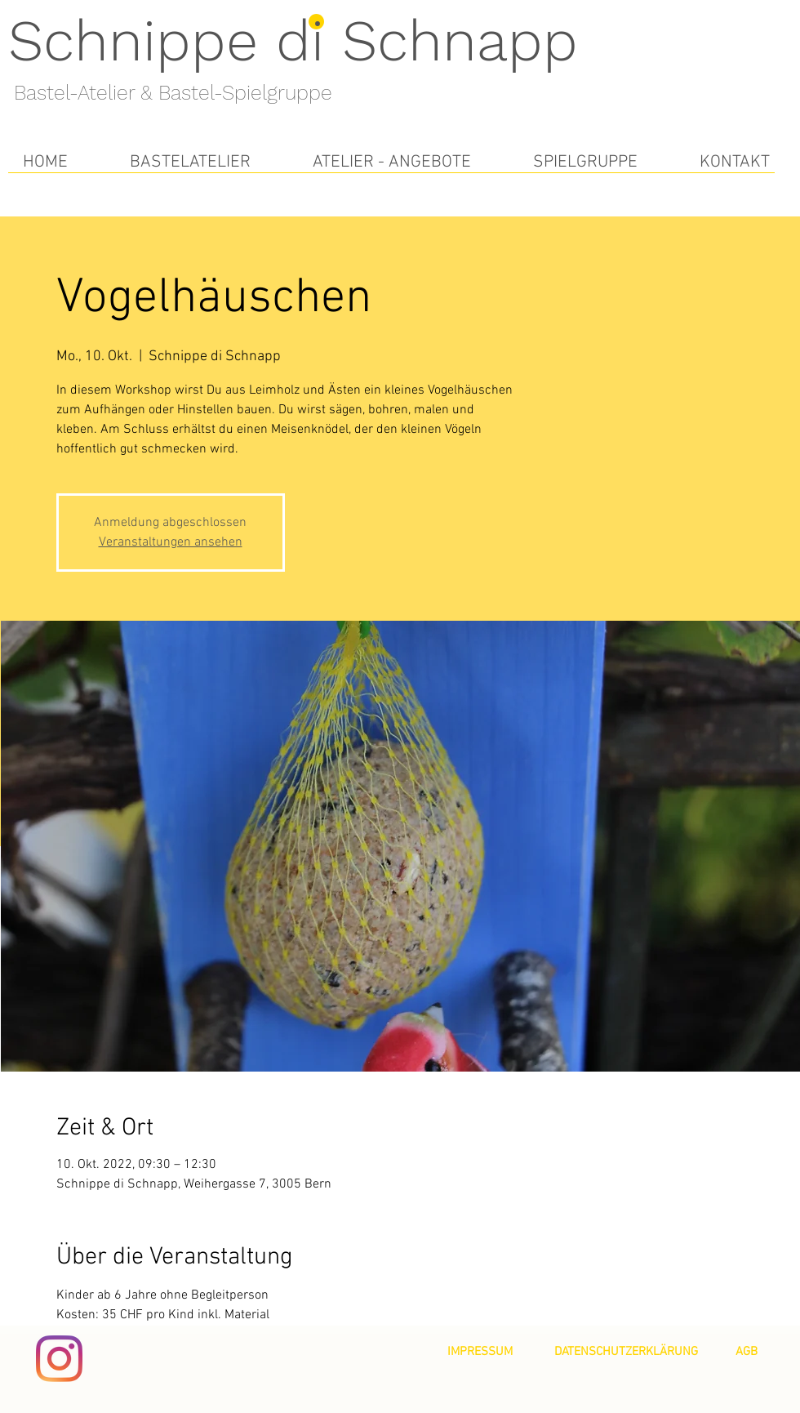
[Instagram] (59, 1358)
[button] (190, 162)
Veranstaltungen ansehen (170, 542)
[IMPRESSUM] (480, 1351)
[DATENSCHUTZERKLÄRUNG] (626, 1351)
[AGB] (746, 1351)
